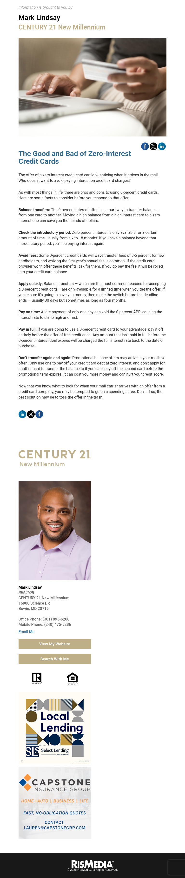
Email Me (26, 631)
